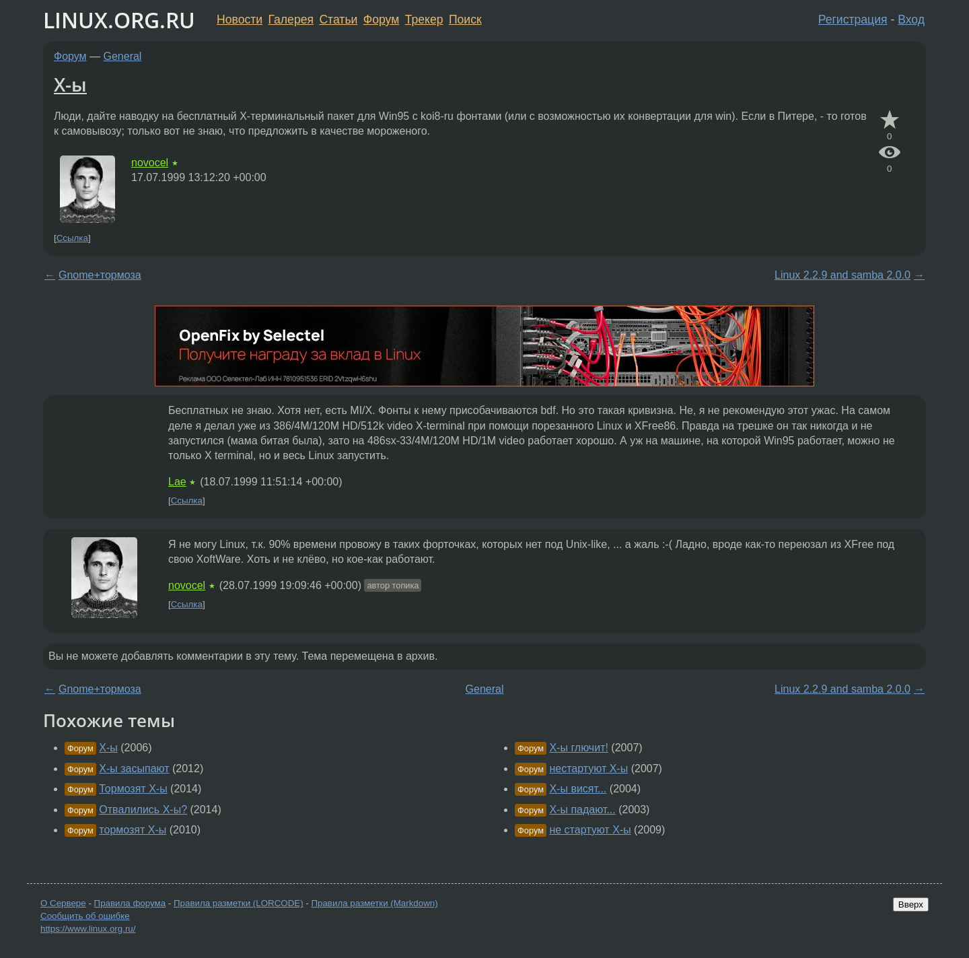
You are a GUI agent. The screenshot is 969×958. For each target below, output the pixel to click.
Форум (381, 19)
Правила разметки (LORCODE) (238, 903)
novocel (149, 162)
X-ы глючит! (578, 747)
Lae (177, 481)
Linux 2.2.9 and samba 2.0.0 (842, 275)
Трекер (424, 19)
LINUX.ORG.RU (119, 19)
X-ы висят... (577, 788)
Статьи (338, 19)
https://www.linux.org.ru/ (87, 929)
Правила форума (130, 903)
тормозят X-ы (132, 829)
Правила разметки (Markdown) (374, 903)
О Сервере (63, 903)
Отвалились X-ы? (143, 809)
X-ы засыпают (134, 768)
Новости (239, 19)
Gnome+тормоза (100, 275)
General (123, 56)
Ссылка (72, 238)
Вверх (910, 904)
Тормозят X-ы (133, 788)
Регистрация (853, 19)
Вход (911, 19)
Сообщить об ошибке (85, 916)
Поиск (465, 19)
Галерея (291, 19)
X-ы (70, 84)
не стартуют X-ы (590, 829)
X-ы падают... (582, 809)
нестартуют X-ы (588, 768)
